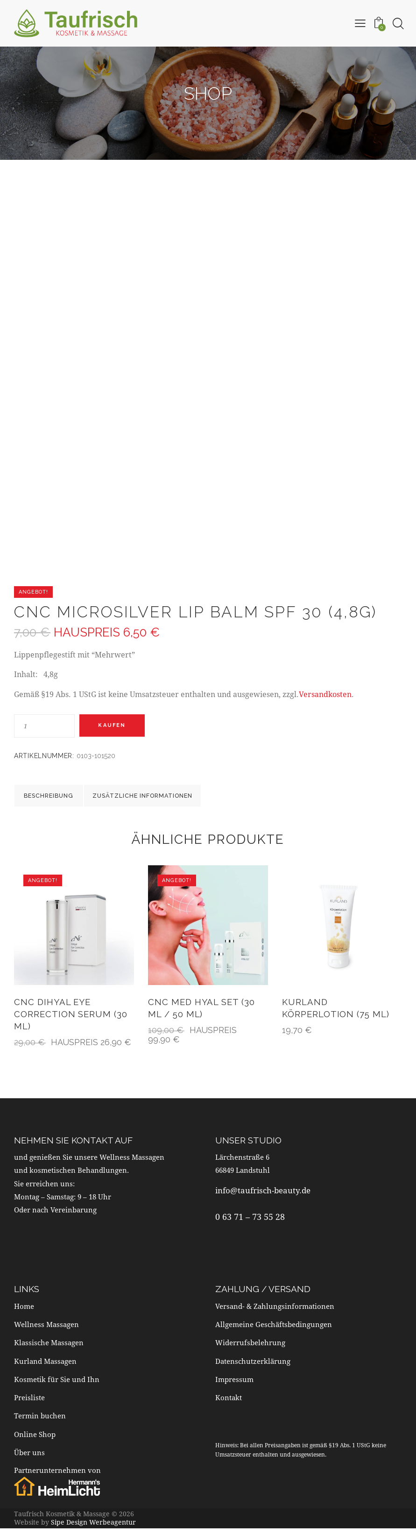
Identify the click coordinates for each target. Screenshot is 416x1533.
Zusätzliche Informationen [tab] (166, 797)
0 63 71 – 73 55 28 (250, 1221)
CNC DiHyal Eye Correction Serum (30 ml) (71, 1018)
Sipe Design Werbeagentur (93, 1526)
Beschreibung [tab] (58, 797)
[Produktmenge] (44, 726)
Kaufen (116, 726)
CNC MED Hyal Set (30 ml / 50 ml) (202, 1012)
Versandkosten (325, 694)
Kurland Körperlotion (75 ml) (336, 1012)
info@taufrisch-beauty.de (262, 1195)
